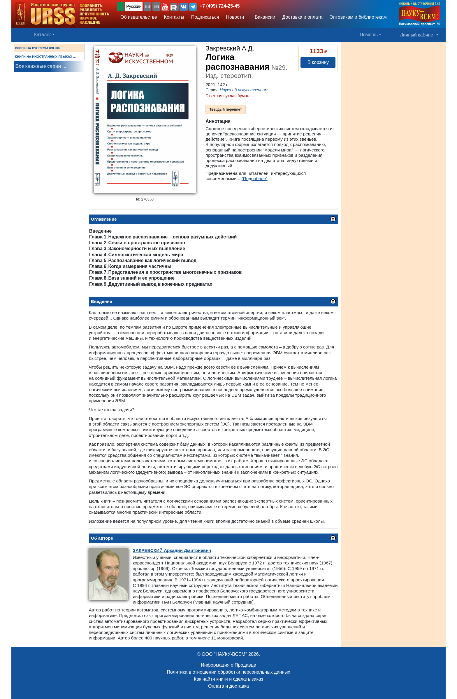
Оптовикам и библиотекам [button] (358, 17)
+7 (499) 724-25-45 (220, 6)
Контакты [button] (174, 17)
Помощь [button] (369, 34)
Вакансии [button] (263, 17)
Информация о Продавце (228, 665)
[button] (165, 7)
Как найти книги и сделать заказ (228, 679)
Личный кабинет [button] (417, 34)
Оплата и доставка (228, 686)
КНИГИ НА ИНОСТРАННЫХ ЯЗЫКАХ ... (45, 56)
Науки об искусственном (244, 90)
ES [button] (147, 6)
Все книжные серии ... (40, 66)
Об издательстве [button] (138, 17)
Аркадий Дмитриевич (172, 550)
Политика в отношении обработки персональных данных (228, 672)
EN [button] (156, 6)
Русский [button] (133, 6)
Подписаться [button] (205, 17)
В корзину (318, 62)
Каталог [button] (42, 34)
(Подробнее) (255, 178)
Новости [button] (235, 17)
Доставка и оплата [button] (302, 17)
